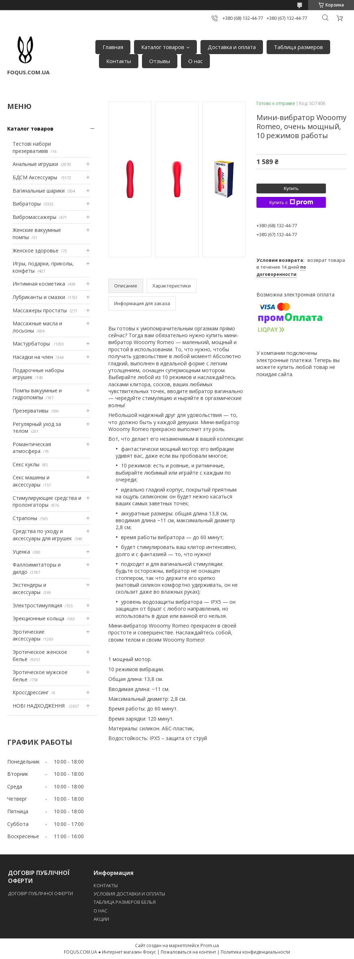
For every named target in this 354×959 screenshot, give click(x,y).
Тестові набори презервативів (32, 147)
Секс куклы (26, 464)
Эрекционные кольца (38, 618)
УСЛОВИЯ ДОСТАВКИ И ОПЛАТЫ (129, 893)
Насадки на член (33, 356)
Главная (113, 46)
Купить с (291, 202)
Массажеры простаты (40, 310)
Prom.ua (209, 945)
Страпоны (25, 518)
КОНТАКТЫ (106, 885)
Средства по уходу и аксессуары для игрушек (42, 535)
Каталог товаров (162, 46)
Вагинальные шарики (39, 190)
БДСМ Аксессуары (36, 177)
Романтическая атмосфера (32, 448)
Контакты (118, 61)
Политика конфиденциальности (255, 952)
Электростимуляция (37, 605)
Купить (291, 188)
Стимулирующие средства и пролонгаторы (47, 501)
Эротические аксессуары (28, 635)
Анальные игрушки (35, 163)
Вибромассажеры (34, 217)
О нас (195, 61)
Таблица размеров (298, 46)
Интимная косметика (39, 283)
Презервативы (30, 410)
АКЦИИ (101, 919)
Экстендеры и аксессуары (29, 588)
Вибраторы (27, 203)
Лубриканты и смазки (39, 297)
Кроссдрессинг (31, 692)
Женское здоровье (36, 250)
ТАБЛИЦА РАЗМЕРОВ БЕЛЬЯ (125, 902)
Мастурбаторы (32, 343)
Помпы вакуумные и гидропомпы (37, 394)
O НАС (100, 910)
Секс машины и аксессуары (31, 481)
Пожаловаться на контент (188, 952)
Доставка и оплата (232, 46)
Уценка (21, 551)
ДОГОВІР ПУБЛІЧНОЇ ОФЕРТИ (41, 893)
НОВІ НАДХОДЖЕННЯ (39, 705)
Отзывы (159, 61)
